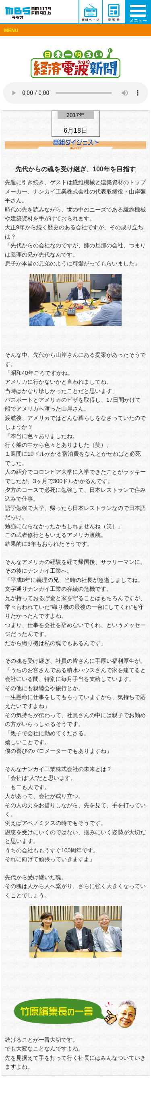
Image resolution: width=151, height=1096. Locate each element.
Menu (141, 32)
